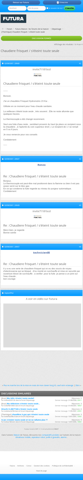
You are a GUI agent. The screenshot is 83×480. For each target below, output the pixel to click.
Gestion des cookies (42, 466)
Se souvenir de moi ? (54, 8)
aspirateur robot (38, 437)
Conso (28, 466)
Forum (9, 29)
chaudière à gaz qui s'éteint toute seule (30, 414)
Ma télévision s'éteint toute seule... (23, 403)
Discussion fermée (41, 38)
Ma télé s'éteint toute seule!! (20, 398)
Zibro (77, 385)
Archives (20, 466)
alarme (63, 437)
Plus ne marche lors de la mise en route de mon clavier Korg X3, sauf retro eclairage (38, 385)
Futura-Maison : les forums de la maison (32, 29)
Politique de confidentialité (62, 466)
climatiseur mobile (22, 437)
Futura (12, 466)
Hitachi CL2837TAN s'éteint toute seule (19, 409)
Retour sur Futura (21, 2)
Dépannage (56, 29)
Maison (17, 435)
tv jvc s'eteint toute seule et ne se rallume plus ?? (24, 420)
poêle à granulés (53, 437)
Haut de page (41, 471)
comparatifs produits (50, 435)
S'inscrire (62, 2)
